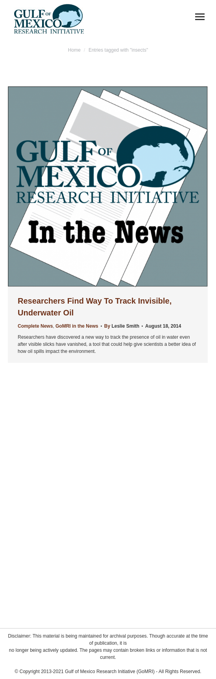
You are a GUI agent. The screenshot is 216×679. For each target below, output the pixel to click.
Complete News (35, 326)
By (121, 326)
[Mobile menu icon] (200, 17)
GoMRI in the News (76, 326)
